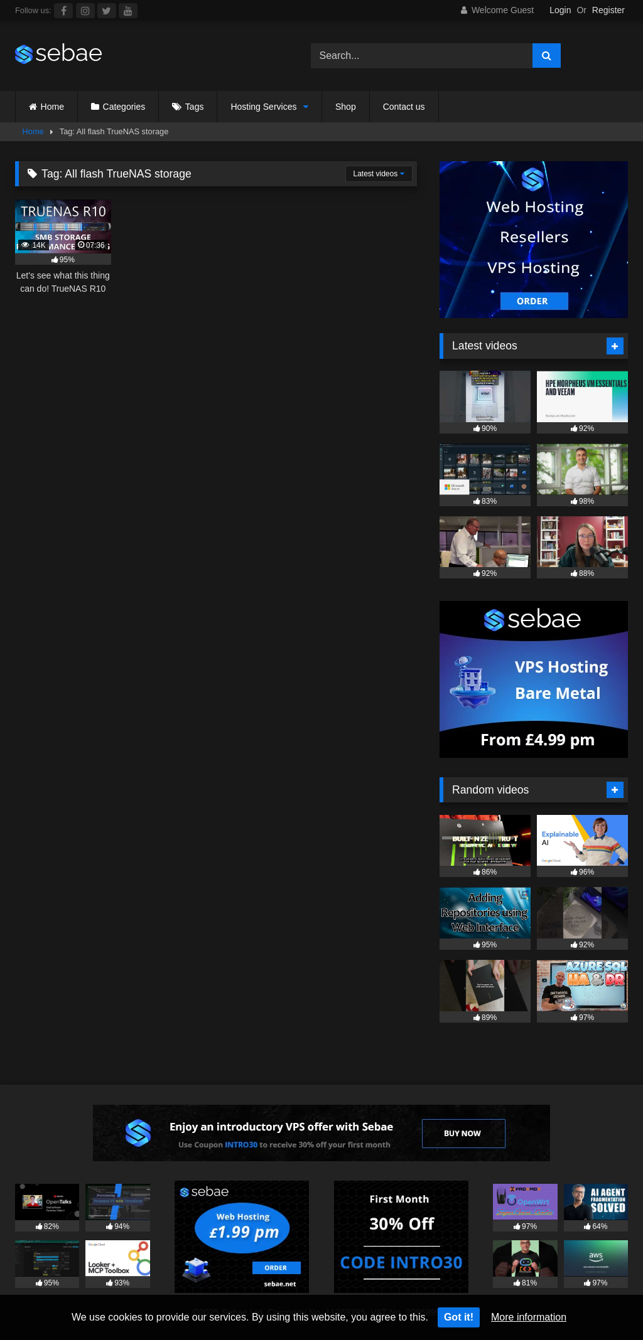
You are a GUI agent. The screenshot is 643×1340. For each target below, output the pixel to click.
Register (608, 10)
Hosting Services (263, 107)
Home (52, 107)
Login (560, 10)
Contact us (404, 107)
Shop (345, 107)
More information (528, 1317)
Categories (124, 107)
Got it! (458, 1317)
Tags (194, 107)
